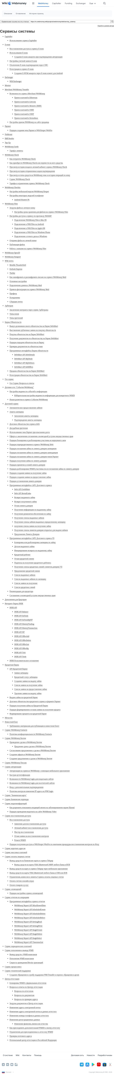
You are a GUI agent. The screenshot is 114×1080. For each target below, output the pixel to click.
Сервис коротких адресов (15, 848)
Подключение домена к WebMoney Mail (26, 285)
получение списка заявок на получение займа (32, 526)
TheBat (12, 273)
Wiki (15, 1055)
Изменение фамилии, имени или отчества (31, 1024)
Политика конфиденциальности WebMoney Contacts (31, 734)
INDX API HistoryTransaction (25, 628)
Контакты (23, 1055)
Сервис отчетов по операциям (17, 897)
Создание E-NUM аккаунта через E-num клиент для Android (38, 73)
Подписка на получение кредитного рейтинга (32, 563)
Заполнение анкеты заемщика (26, 416)
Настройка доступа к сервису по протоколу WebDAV (31, 216)
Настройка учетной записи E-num (23, 61)
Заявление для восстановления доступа (30, 824)
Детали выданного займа (24, 546)
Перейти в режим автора (106, 26)
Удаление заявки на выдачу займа (27, 693)
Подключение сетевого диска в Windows (30, 236)
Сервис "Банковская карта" (16, 795)
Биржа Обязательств (13, 322)
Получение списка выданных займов (29, 518)
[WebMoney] (17, 3)
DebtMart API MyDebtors (24, 363)
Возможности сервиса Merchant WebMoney (27, 93)
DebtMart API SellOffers (23, 367)
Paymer (8, 126)
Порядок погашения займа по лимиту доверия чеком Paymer (34, 456)
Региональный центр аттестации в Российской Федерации (33, 1040)
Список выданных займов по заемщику (30, 579)
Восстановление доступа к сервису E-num (27, 49)
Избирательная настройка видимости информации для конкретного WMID (44, 395)
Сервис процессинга (13, 967)
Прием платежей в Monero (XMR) (28, 106)
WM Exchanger (16, 81)
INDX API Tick (20, 652)
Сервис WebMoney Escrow (15, 738)
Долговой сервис (11, 404)
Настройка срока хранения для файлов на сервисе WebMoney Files (41, 212)
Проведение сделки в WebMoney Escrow (26, 742)
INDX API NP (19, 632)
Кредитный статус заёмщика (25, 677)
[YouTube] (11, 1064)
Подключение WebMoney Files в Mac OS (30, 220)
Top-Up (8, 142)
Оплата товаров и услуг (19, 885)
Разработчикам (105, 1055)
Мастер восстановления (24, 832)
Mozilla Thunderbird (18, 265)
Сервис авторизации (13, 767)
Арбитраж (9, 306)
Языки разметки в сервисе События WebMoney (29, 399)
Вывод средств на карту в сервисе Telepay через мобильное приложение (39, 869)
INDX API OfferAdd (21, 636)
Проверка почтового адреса (21, 1036)
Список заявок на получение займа (28, 685)
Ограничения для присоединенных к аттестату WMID (31, 1032)
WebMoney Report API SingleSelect (28, 938)
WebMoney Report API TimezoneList (28, 942)
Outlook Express (16, 269)
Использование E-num (19, 53)
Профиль (13, 293)
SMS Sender (9, 138)
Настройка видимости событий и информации (28, 391)
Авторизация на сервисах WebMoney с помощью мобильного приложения (40, 771)
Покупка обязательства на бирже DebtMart (27, 334)
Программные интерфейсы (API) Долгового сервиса (31, 485)
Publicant (8, 134)
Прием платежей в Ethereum (25, 97)
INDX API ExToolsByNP (23, 620)
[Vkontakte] (7, 1064)
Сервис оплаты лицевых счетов (17, 856)
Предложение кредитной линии (27, 571)
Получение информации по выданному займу (32, 510)
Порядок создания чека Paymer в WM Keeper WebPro (31, 130)
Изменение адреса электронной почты (25, 1007)
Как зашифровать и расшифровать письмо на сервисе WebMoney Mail (38, 277)
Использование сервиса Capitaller (23, 40)
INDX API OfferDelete (22, 640)
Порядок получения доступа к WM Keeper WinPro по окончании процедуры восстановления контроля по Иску (54, 844)
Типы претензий (16, 318)
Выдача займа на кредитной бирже (24, 697)
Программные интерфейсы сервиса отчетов (27, 901)
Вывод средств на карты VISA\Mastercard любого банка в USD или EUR (38, 873)
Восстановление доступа (20, 820)
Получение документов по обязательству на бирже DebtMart (34, 338)
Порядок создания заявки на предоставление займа (30, 477)
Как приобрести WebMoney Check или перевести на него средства (36, 163)
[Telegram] (3, 1064)
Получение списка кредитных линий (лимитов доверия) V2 (38, 567)
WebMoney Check (12, 155)
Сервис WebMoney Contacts (16, 730)
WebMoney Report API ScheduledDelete (29, 914)
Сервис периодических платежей (18, 946)
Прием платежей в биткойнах (26, 118)
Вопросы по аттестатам (23, 991)
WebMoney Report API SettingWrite (28, 926)
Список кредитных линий (24, 587)
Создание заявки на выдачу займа (27, 681)
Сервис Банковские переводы (17, 799)
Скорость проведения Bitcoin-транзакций (26, 962)
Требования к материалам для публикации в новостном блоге (34, 726)
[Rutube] (16, 1064)
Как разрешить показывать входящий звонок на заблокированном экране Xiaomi (42, 807)
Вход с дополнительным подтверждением (26, 787)
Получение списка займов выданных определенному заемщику (40, 522)
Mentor (8, 85)
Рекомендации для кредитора (21, 591)
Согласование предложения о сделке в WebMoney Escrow (33, 750)
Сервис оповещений (13, 889)
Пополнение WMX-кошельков (22, 958)
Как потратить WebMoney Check (23, 159)
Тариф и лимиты (16, 151)
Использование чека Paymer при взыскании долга (30, 432)
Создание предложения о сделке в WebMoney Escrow (31, 758)
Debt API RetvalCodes (22, 493)
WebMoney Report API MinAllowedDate (30, 905)
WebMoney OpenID (12, 253)
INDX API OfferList (21, 644)
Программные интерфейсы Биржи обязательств (29, 350)
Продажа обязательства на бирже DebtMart (27, 371)
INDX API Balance (21, 612)
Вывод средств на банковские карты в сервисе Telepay (31, 860)
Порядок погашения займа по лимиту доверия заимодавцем (34, 452)
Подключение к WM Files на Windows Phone (32, 232)
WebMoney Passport (13, 257)
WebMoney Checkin (12, 187)
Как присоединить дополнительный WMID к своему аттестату (35, 1028)
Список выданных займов (24, 575)
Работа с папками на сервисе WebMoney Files (28, 248)
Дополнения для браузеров (15, 599)
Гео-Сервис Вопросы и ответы (22, 383)
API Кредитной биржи (18, 669)
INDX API (13, 607)
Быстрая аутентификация (20, 775)
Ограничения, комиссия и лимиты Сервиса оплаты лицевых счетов (37, 877)
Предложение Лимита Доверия (26, 534)
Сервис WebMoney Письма (16, 763)
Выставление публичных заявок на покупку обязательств (33, 330)
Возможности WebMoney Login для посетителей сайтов (32, 783)
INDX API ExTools (21, 616)
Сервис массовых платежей (16, 852)
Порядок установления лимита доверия (26, 481)
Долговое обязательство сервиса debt (25, 424)
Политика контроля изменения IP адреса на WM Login (31, 791)
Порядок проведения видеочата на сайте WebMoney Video (33, 811)
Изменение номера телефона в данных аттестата (29, 1015)
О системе (7, 1055)
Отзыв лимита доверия (23, 505)
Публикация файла (17, 244)
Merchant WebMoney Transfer (17, 89)
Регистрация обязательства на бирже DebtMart (28, 375)
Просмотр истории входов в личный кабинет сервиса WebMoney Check (38, 167)
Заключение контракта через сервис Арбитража (29, 310)
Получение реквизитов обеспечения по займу (32, 514)
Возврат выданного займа (24, 497)
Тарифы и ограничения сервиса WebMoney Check (30, 183)
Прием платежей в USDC (24, 110)
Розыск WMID (20, 840)
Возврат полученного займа (25, 501)
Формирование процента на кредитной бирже (28, 714)
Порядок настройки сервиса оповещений (26, 893)
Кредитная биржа (12, 665)
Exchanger (9, 77)
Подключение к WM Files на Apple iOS (29, 228)
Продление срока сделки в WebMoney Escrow (32, 746)
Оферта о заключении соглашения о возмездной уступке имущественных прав (41, 436)
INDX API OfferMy (21, 648)
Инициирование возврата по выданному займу (33, 550)
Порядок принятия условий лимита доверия (27, 465)
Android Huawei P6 (21, 200)
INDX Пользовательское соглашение (24, 660)
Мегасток (8, 718)
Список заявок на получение (25, 583)
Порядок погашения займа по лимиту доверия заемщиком (33, 448)
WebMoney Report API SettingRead (28, 922)
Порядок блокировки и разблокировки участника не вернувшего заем (38, 440)
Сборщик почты (16, 301)
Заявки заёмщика (21, 673)
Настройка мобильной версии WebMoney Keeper (29, 191)
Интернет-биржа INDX (14, 603)
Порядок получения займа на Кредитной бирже (29, 705)
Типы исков (14, 314)
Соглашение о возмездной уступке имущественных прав (32, 595)
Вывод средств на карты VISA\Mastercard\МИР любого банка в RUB (42, 865)
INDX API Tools (20, 656)
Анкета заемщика (17, 412)
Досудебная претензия (19, 428)
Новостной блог (11, 722)
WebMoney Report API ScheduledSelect (29, 918)
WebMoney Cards (11, 146)
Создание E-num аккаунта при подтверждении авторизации (38, 57)
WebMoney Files (11, 204)
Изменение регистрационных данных (25, 1019)
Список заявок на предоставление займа (30, 689)
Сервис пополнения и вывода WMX (19, 950)
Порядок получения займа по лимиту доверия (28, 461)
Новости (92, 1055)
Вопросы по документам (24, 995)
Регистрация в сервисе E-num (22, 69)
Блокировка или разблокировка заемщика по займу (35, 542)
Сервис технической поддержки (18, 971)
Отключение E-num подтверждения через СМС (29, 65)
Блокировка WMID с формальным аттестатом (28, 983)
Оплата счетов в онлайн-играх (22, 881)
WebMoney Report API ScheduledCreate (29, 909)
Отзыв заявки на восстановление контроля (31, 836)
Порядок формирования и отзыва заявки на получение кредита (35, 710)
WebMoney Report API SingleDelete (28, 934)
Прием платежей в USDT (24, 114)
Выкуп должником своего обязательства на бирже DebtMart (34, 326)
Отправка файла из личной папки (23, 240)
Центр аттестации (12, 979)
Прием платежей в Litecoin (25, 102)
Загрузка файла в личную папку (22, 208)
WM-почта (9, 261)
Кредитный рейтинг (22, 555)
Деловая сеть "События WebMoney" (19, 387)
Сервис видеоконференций (16, 803)
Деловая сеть (79, 1055)
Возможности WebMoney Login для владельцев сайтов (31, 779)
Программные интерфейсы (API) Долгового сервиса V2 (32, 538)
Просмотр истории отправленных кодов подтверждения (32, 171)
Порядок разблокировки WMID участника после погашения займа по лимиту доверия (44, 469)
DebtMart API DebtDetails (24, 355)
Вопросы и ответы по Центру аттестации (26, 987)
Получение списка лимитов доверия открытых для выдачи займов (41, 530)
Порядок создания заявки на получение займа (28, 473)
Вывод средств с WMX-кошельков (23, 954)
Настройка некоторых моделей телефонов (26, 195)
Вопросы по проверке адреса (26, 999)
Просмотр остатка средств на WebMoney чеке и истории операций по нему (40, 175)
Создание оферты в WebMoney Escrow (25, 754)
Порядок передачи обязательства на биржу (27, 342)
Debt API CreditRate (22, 489)
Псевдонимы (15, 297)
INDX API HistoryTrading (24, 624)
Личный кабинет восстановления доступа (31, 828)
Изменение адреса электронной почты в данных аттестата (33, 1011)
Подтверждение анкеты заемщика (28, 420)
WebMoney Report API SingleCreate (28, 930)
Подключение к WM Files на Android (29, 224)
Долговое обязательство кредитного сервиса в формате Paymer (35, 701)
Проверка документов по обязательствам (26, 346)
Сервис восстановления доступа (18, 816)
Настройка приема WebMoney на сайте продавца (29, 122)
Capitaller (8, 36)
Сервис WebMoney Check (20, 179)
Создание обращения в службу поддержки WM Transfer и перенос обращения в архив (44, 975)
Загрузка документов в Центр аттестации (26, 1003)
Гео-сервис (9, 379)
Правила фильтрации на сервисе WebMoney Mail (29, 289)
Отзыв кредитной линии (24, 559)
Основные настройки (18, 281)
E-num (7, 44)
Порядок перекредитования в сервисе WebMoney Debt (31, 444)
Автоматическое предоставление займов (26, 408)
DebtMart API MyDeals (23, 359)
